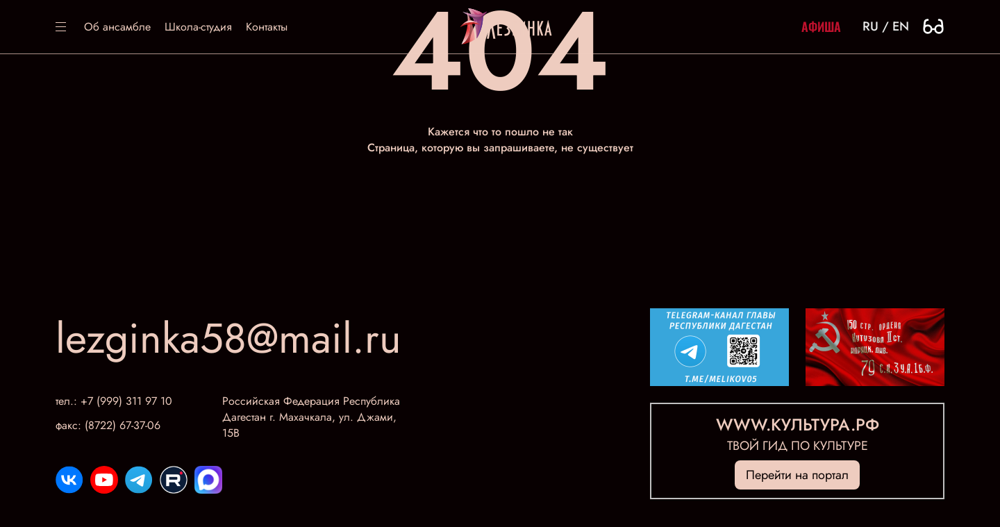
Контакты (267, 27)
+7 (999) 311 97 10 (126, 401)
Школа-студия (198, 27)
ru (870, 26)
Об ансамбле (117, 27)
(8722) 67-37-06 (122, 425)
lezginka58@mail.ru (228, 338)
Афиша (821, 26)
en (900, 26)
